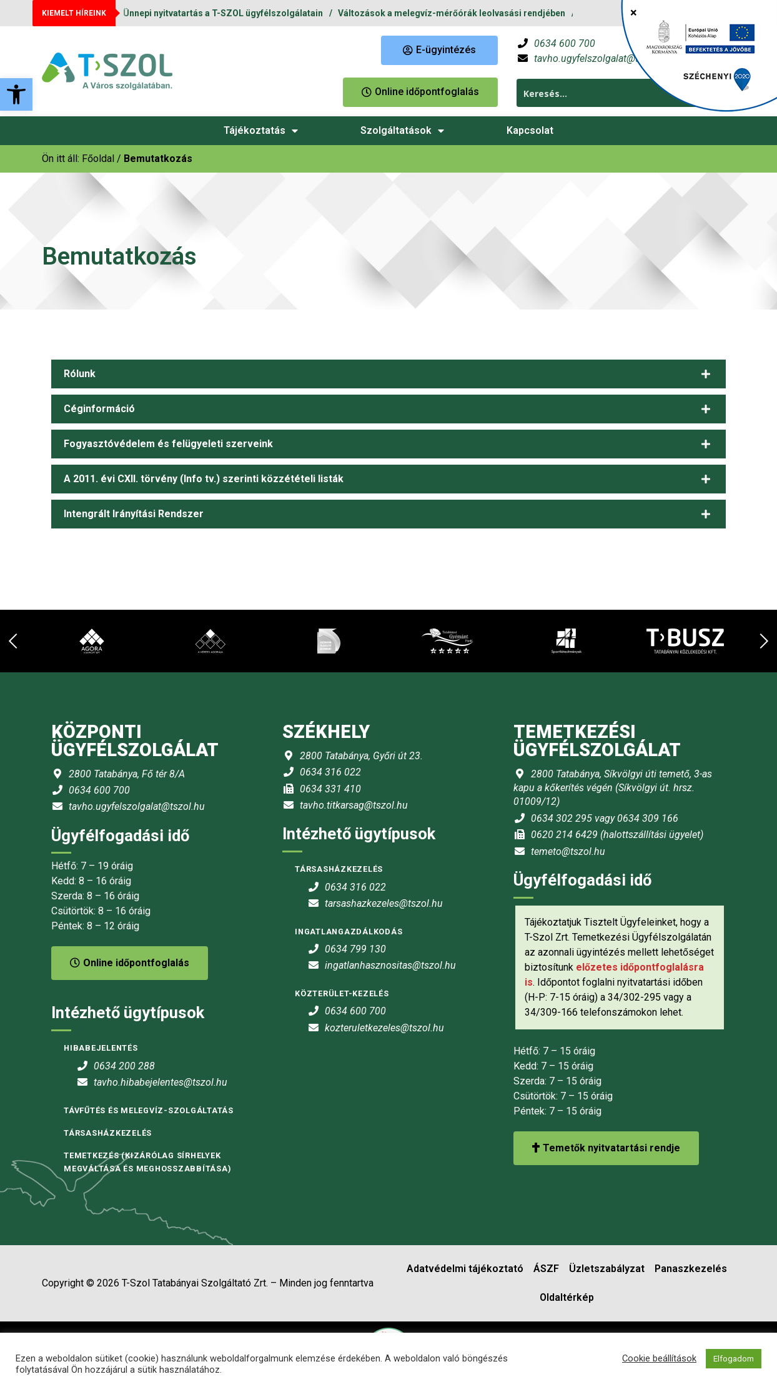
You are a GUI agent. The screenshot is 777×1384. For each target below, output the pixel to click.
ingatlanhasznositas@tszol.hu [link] (390, 965)
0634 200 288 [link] (124, 1066)
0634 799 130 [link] (355, 949)
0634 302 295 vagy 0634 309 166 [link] (604, 818)
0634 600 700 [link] (564, 43)
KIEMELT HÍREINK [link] (74, 13)
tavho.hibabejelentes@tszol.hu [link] (160, 1082)
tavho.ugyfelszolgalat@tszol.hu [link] (602, 58)
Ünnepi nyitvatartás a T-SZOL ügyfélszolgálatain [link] (223, 13)
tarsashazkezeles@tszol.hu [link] (384, 903)
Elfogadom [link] (733, 1358)
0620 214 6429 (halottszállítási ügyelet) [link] (617, 835)
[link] (16, 94)
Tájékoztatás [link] (261, 130)
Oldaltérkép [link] (567, 1297)
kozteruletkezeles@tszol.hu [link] (384, 1028)
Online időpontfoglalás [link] (129, 963)
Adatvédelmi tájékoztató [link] (465, 1269)
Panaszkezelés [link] (691, 1269)
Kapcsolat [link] (530, 130)
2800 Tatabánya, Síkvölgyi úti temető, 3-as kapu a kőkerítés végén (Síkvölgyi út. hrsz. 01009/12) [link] (612, 788)
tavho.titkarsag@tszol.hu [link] (354, 805)
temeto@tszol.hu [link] (568, 851)
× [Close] (633, 12)
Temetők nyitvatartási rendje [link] (606, 1148)
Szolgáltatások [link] (402, 130)
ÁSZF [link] (546, 1269)
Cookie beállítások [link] (659, 1358)
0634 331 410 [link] (330, 789)
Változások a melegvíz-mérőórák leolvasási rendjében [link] (451, 13)
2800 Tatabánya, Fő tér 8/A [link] (127, 774)
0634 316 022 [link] (330, 772)
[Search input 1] (612, 93)
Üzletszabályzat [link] (607, 1269)
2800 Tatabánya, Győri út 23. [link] (361, 756)
